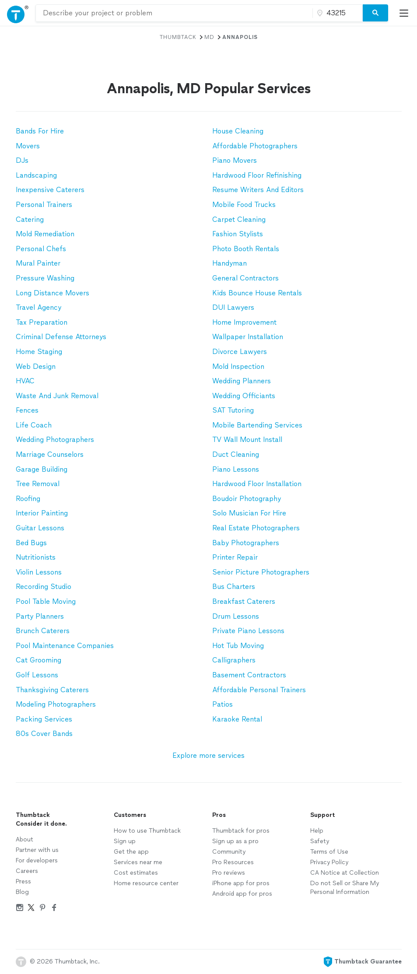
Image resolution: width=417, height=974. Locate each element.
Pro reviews (228, 872)
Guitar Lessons (40, 528)
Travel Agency (38, 307)
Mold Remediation (45, 234)
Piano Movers (234, 160)
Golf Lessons (37, 675)
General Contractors (245, 278)
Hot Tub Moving (238, 645)
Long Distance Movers (52, 293)
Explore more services (208, 755)
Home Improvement (244, 322)
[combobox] (174, 13)
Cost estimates (136, 872)
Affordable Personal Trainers (259, 690)
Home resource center (146, 883)
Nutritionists (36, 557)
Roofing (28, 498)
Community (228, 851)
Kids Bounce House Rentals (257, 293)
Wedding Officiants (243, 396)
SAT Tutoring (233, 410)
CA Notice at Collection (344, 872)
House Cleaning (237, 131)
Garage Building (41, 469)
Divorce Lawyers (239, 351)
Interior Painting (42, 513)
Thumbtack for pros (241, 830)
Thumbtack (178, 37)
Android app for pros (242, 893)
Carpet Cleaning (239, 219)
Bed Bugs (31, 543)
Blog (22, 892)
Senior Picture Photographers (260, 572)
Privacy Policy (329, 862)
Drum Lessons (235, 616)
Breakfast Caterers (243, 601)
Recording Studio (43, 586)
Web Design (36, 366)
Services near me (138, 862)
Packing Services (44, 719)
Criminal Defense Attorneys (61, 337)
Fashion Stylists (237, 234)
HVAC (25, 381)
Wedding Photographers (55, 439)
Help (316, 830)
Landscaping (36, 175)
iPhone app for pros (241, 883)
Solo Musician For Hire (249, 513)
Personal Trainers (44, 204)
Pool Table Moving (46, 601)
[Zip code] (336, 13)
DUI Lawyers (233, 307)
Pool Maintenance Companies (65, 645)
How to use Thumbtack (147, 830)
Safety (319, 841)
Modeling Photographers (56, 704)
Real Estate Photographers (256, 528)
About (24, 839)
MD (209, 37)
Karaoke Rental (237, 719)
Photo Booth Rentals (245, 249)
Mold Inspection (238, 366)
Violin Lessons (39, 572)
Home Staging (39, 351)
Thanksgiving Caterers (52, 690)
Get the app (131, 851)
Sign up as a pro (235, 841)
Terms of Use (329, 851)
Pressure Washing (45, 278)
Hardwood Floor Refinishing (256, 175)
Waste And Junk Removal (57, 396)
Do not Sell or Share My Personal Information (344, 887)
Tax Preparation (41, 322)
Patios (222, 704)
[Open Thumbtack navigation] (17, 13)
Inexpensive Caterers (50, 190)
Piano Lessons (235, 469)
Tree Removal (38, 484)
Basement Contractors (249, 675)
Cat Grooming (38, 660)
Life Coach (34, 425)
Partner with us (37, 850)
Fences (27, 410)
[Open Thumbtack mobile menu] (406, 13)
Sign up (125, 841)
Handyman (229, 263)
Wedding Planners (241, 381)
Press (23, 881)
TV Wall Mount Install (247, 439)
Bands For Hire (40, 131)
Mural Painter (38, 263)
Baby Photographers (245, 543)
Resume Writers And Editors (258, 190)
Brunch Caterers (43, 631)
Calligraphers (234, 660)
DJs (22, 160)
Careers (27, 871)
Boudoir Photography (246, 498)
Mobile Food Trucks (244, 204)
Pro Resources (233, 862)
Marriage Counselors (50, 454)
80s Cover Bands (44, 733)
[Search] (375, 13)
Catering (30, 219)
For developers (37, 860)
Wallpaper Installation (247, 337)
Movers (28, 146)
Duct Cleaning (235, 454)
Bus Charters (233, 586)
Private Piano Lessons (248, 631)
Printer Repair (235, 557)
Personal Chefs (41, 249)
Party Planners (40, 616)
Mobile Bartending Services (257, 425)
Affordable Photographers (255, 146)
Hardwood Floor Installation (256, 484)
